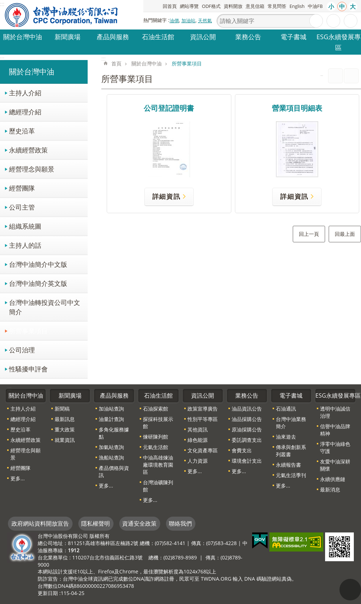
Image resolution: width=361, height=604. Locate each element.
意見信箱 (255, 6)
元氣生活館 (155, 447)
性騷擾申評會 (28, 368)
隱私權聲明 (95, 523)
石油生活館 (158, 36)
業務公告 (248, 36)
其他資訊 (198, 429)
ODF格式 (211, 6)
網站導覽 (189, 6)
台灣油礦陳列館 (158, 486)
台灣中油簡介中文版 (38, 264)
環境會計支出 (247, 460)
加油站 (188, 20)
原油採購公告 (247, 429)
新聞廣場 (67, 36)
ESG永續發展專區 (338, 42)
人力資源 (198, 460)
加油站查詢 (111, 408)
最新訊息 (65, 419)
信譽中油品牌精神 (335, 430)
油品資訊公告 (247, 408)
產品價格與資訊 (114, 472)
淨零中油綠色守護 (335, 447)
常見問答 (277, 6)
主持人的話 (25, 245)
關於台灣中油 (22, 36)
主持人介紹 (25, 92)
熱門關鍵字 (155, 20)
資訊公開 (203, 36)
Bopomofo (351, 76)
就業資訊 (65, 439)
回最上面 (345, 233)
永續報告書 (288, 464)
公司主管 (22, 206)
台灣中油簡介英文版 (38, 283)
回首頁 (170, 6)
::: (2, 59)
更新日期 (48, 593)
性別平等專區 (203, 419)
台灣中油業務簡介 (291, 423)
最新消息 (330, 489)
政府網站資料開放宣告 (40, 523)
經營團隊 (22, 187)
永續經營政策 (28, 149)
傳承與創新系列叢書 (291, 451)
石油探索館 (155, 408)
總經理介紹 (25, 111)
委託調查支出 (247, 439)
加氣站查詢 (111, 447)
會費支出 (242, 450)
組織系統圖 (25, 225)
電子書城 (293, 36)
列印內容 (335, 76)
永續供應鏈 (332, 479)
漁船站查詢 (111, 457)
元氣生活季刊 (291, 475)
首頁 (116, 63)
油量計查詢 (111, 419)
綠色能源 (198, 439)
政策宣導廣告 (203, 408)
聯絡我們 (180, 523)
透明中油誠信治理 (335, 412)
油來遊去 (286, 436)
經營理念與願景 (31, 168)
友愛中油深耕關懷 (335, 465)
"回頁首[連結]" (350, 589)
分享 (350, 21)
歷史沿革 (22, 130)
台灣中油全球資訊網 (62, 14)
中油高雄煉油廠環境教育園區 (158, 464)
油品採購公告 (247, 419)
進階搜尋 (333, 21)
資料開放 (233, 6)
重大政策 (65, 429)
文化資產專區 (203, 450)
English (297, 6)
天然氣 (205, 20)
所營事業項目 (28, 330)
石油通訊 (286, 408)
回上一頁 (309, 233)
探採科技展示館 (158, 423)
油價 (174, 20)
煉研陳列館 (155, 436)
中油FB (315, 6)
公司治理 (22, 349)
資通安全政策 (139, 523)
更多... (17, 478)
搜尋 (316, 21)
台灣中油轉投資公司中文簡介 (44, 307)
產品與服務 (113, 36)
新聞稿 (62, 408)
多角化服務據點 (114, 433)
